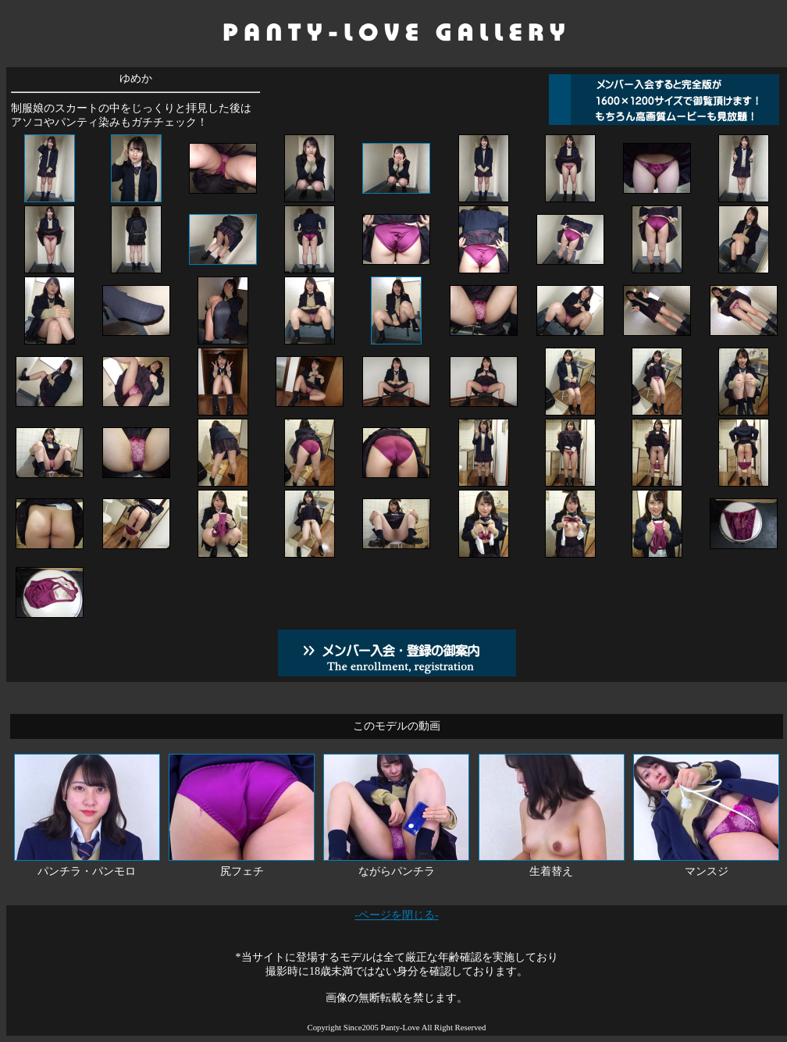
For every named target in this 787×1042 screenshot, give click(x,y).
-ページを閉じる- (396, 915)
